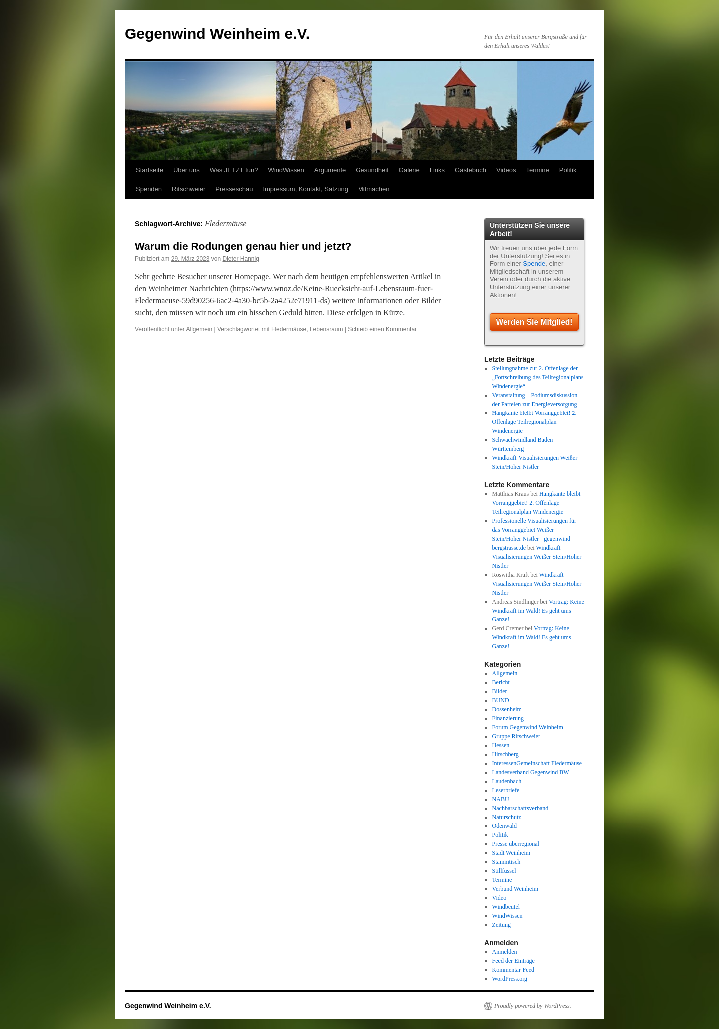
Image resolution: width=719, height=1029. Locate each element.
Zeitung (501, 924)
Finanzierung (508, 718)
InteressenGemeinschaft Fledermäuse (537, 763)
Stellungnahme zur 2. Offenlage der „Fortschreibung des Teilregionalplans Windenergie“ (538, 377)
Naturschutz (506, 817)
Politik (568, 170)
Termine (537, 170)
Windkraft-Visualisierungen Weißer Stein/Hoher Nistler (537, 556)
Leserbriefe (506, 790)
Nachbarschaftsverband (520, 808)
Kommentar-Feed (513, 969)
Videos (506, 170)
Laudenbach (507, 781)
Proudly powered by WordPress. (532, 1005)
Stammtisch (506, 861)
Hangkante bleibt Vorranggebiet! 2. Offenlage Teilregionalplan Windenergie (534, 422)
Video (499, 897)
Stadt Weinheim (511, 852)
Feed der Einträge (513, 960)
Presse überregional (515, 843)
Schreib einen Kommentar (382, 329)
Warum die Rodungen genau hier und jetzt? (243, 246)
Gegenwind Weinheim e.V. (217, 33)
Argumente (330, 170)
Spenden (149, 189)
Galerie (409, 170)
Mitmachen (374, 189)
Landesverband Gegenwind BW (530, 772)
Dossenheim (507, 709)
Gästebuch (470, 170)
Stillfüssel (504, 870)
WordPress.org (509, 978)
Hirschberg (505, 754)
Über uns (186, 170)
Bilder (499, 691)
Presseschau (234, 189)
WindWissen (286, 170)
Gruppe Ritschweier (516, 736)
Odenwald (504, 826)
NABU (500, 799)
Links (437, 170)
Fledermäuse (288, 329)
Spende (534, 263)
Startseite (149, 170)
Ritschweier (188, 189)
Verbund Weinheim (515, 888)
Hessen (501, 745)
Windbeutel (506, 906)
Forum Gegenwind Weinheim (527, 727)
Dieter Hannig (240, 258)
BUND (500, 700)
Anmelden (504, 951)
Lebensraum (326, 329)
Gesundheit (372, 170)
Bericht (501, 682)
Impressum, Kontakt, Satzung (305, 189)
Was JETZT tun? (234, 170)
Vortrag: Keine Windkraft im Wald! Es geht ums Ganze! (538, 610)
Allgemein (199, 329)
